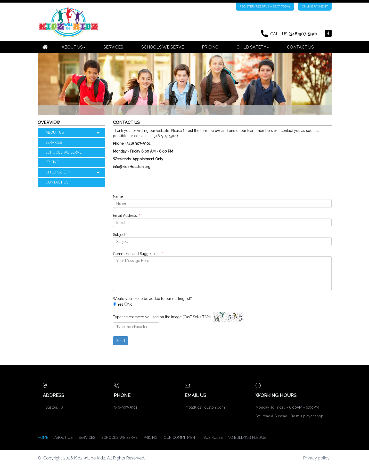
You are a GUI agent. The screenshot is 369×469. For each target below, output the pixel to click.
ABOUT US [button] (73, 47)
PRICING (210, 47)
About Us (63, 437)
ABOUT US (75, 132)
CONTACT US (300, 47)
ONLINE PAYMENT (315, 6)
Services (87, 437)
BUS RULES (213, 437)
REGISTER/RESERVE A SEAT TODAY (265, 6)
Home (43, 437)
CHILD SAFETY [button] (252, 47)
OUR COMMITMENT (180, 437)
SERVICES (113, 47)
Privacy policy (316, 458)
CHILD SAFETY (75, 172)
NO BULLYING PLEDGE (247, 437)
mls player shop (309, 416)
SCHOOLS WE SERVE (162, 47)
